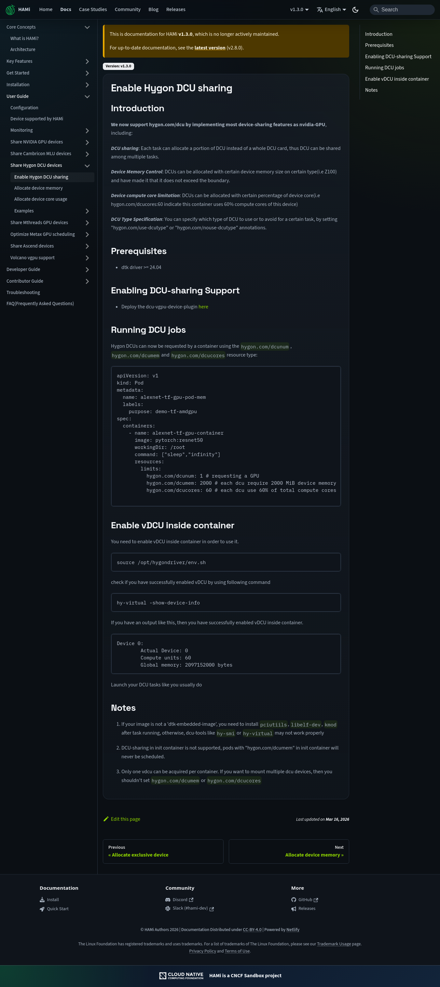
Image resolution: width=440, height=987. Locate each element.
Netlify (292, 929)
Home (46, 9)
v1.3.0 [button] (296, 9)
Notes (371, 90)
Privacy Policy (202, 951)
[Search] (402, 10)
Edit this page (121, 819)
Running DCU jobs (384, 67)
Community (128, 9)
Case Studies (93, 9)
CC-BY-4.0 (252, 929)
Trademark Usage (334, 943)
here (203, 306)
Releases (176, 9)
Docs (65, 9)
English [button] (329, 9)
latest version (210, 47)
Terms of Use (237, 951)
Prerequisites (379, 45)
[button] (48, 27)
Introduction (378, 34)
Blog (153, 9)
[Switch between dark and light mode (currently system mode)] (355, 10)
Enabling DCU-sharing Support (398, 56)
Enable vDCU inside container (397, 79)
